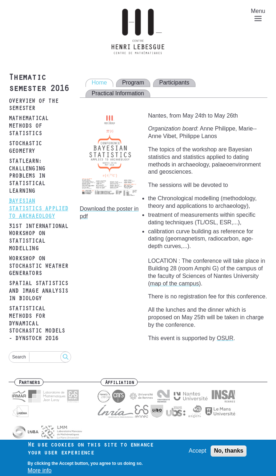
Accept (197, 453)
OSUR (225, 338)
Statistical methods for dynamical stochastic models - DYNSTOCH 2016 (37, 324)
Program (133, 82)
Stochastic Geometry (25, 148)
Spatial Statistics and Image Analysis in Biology (38, 291)
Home (99, 82)
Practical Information (118, 93)
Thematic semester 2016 (38, 84)
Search (19, 357)
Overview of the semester (33, 105)
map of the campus (174, 283)
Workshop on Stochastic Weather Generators (38, 266)
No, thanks (228, 453)
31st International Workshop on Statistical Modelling (38, 238)
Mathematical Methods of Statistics (28, 126)
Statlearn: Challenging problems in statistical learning (27, 176)
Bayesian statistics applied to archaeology (38, 209)
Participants (174, 82)
